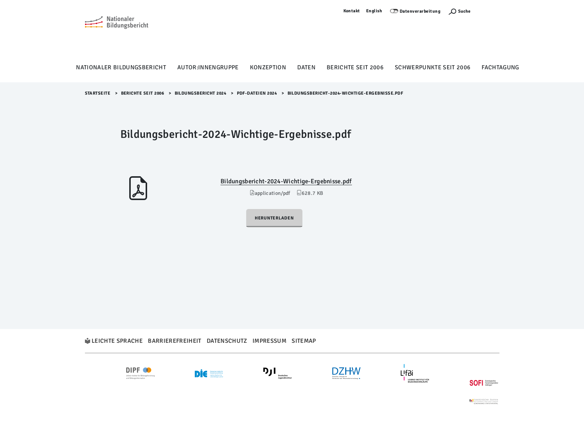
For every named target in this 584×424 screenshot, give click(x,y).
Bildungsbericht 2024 (200, 93)
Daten (306, 67)
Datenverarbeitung (420, 11)
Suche (464, 11)
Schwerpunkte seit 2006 (432, 67)
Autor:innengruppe (208, 67)
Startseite (98, 93)
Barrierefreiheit (174, 341)
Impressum (269, 341)
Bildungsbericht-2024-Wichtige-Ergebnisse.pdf (286, 181)
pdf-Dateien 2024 (257, 93)
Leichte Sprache (117, 341)
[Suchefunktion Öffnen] (459, 11)
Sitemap (304, 341)
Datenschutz (227, 341)
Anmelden (488, 11)
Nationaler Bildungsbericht (121, 67)
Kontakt (352, 11)
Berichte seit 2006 (355, 67)
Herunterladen (274, 218)
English (374, 11)
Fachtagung (500, 67)
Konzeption (268, 67)
